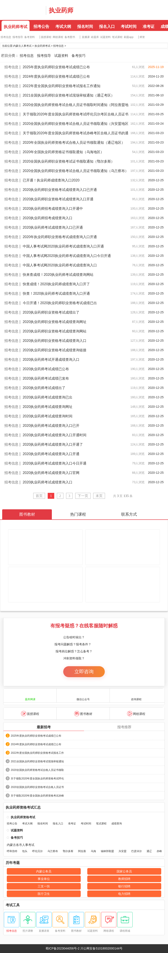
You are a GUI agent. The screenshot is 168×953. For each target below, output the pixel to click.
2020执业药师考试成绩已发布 (46, 378)
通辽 (149, 851)
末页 (99, 496)
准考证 (148, 26)
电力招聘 (124, 894)
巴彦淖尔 (136, 851)
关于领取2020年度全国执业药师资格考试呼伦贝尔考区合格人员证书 (76, 114)
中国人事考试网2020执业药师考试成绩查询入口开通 (63, 246)
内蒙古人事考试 (22, 45)
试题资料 (105, 37)
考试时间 (128, 26)
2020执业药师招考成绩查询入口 (48, 218)
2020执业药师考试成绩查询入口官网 (51, 473)
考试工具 (13, 905)
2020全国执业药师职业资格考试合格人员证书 (37, 787)
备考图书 (70, 37)
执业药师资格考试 (23, 817)
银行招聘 (124, 886)
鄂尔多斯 (68, 851)
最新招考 (44, 727)
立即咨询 (84, 671)
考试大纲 (63, 26)
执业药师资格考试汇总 (23, 807)
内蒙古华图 (22, 10)
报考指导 (17, 37)
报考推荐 (124, 727)
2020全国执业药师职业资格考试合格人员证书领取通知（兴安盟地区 (76, 124)
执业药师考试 (15, 27)
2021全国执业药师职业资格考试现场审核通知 (37, 761)
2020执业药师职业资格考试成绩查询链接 (55, 350)
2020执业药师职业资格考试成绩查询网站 (55, 331)
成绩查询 (116, 823)
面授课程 (46, 37)
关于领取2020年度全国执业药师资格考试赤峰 (37, 795)
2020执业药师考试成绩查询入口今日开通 (55, 463)
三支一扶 (44, 886)
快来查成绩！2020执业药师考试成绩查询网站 (58, 274)
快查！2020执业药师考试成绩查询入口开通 (56, 293)
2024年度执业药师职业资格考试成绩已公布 (56, 76)
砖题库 (95, 37)
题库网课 (30, 695)
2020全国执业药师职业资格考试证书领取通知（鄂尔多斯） (69, 161)
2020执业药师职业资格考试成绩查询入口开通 (58, 199)
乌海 (93, 851)
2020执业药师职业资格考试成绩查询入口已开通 (60, 190)
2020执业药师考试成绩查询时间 (48, 416)
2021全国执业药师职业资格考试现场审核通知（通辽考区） (69, 95)
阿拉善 (82, 851)
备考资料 (29, 37)
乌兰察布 (52, 851)
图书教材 (83, 713)
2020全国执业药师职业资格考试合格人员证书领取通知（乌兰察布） (76, 171)
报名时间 (85, 26)
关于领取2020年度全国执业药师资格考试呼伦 (37, 778)
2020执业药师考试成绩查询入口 (48, 482)
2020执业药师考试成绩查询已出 (48, 397)
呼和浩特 (12, 851)
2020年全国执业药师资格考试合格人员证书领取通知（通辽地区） (74, 142)
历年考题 (13, 863)
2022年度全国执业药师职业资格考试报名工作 (37, 752)
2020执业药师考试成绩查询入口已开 (51, 425)
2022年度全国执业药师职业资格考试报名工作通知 (62, 86)
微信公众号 (83, 695)
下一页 (83, 496)
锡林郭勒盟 (107, 851)
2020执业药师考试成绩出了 (44, 388)
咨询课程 (136, 695)
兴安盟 (122, 851)
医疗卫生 (44, 894)
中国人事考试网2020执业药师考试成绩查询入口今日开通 (67, 256)
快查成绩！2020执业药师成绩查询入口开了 (56, 284)
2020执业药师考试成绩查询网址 (48, 407)
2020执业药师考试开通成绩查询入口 (51, 359)
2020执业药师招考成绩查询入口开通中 (53, 208)
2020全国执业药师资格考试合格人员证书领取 (37, 770)
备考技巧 (79, 55)
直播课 (86, 37)
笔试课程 (117, 37)
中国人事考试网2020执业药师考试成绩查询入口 (60, 265)
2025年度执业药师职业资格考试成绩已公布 (56, 67)
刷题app (128, 37)
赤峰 (159, 851)
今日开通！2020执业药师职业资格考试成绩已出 (60, 303)
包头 (24, 851)
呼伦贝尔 (37, 851)
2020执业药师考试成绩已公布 (46, 369)
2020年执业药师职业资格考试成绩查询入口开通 (60, 237)
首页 (39, 496)
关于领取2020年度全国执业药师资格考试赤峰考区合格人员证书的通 (76, 133)
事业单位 (44, 879)
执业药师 (61, 10)
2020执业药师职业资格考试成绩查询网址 (55, 322)
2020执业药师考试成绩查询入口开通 (51, 454)
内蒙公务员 (43, 871)
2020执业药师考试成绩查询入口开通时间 (55, 435)
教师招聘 (124, 879)
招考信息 (6, 37)
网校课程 (58, 37)
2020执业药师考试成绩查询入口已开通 (53, 227)
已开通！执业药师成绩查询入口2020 (51, 180)
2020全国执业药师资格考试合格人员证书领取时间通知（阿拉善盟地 (76, 105)
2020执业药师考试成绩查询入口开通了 (53, 444)
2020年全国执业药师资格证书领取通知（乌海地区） (63, 152)
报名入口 (107, 26)
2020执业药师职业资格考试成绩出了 (51, 312)
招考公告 (41, 26)
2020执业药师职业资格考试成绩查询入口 (55, 341)
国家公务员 (124, 871)
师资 (142, 37)
